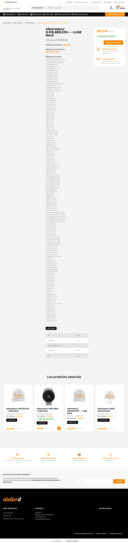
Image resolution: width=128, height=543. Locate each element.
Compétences (96, 2)
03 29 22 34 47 (40, 517)
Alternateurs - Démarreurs (12, 23)
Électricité (7, 516)
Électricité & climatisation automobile (11, 9)
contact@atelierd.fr (42, 519)
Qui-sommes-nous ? (82, 2)
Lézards (72, 541)
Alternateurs (30, 23)
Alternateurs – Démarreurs (13, 519)
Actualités (107, 2)
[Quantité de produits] (99, 42)
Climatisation (8, 513)
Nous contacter (119, 2)
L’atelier (69, 2)
